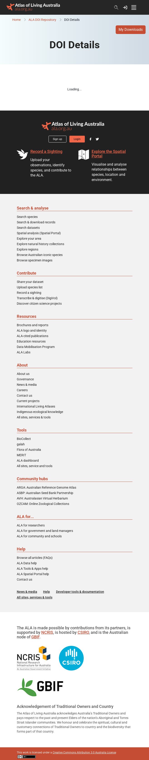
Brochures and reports (32, 325)
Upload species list (30, 287)
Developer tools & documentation (80, 592)
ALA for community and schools (39, 536)
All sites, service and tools (34, 466)
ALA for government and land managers (45, 531)
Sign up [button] (57, 139)
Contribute (26, 273)
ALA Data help (27, 563)
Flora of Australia (29, 449)
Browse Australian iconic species (40, 255)
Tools (22, 430)
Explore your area (29, 238)
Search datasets (28, 227)
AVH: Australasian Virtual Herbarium (42, 498)
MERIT (21, 455)
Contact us (24, 395)
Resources (26, 316)
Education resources (31, 341)
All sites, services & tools (34, 417)
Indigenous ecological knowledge (40, 412)
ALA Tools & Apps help (32, 568)
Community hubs (32, 478)
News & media (27, 384)
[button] (125, 7)
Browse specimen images (34, 260)
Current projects (28, 401)
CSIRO (83, 632)
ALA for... (25, 516)
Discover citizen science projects (39, 303)
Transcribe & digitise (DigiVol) (37, 298)
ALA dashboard (28, 460)
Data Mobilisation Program (36, 347)
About (22, 365)
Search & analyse (33, 208)
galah (21, 444)
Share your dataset (30, 282)
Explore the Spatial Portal (109, 153)
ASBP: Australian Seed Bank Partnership (45, 493)
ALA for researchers (31, 525)
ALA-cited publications (32, 336)
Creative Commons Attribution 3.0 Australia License (84, 752)
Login (77, 139)
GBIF (35, 637)
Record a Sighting (46, 151)
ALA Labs (23, 352)
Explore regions (27, 249)
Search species (27, 217)
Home (16, 20)
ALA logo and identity (32, 330)
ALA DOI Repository (42, 20)
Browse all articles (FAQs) (35, 558)
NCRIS (47, 632)
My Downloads (131, 29)
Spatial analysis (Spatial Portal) (39, 233)
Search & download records (36, 222)
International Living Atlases (36, 406)
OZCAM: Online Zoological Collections (43, 504)
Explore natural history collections (40, 244)
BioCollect (24, 439)
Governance (25, 379)
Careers (22, 390)
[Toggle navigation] (136, 7)
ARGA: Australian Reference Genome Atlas (46, 487)
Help (21, 549)
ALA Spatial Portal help (33, 574)
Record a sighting (29, 292)
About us (23, 374)
